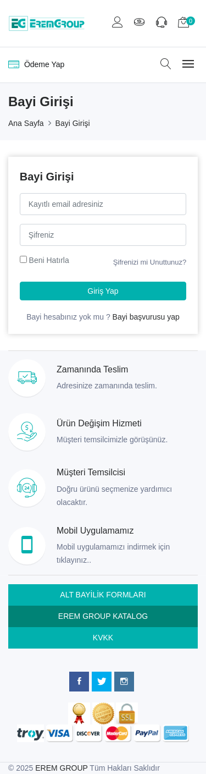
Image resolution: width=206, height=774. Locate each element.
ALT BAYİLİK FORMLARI (103, 594)
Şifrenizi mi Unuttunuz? (150, 262)
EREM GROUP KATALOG (103, 616)
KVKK (103, 637)
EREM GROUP (61, 768)
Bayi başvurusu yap (146, 316)
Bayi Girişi (72, 123)
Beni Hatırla (49, 260)
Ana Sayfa (26, 123)
